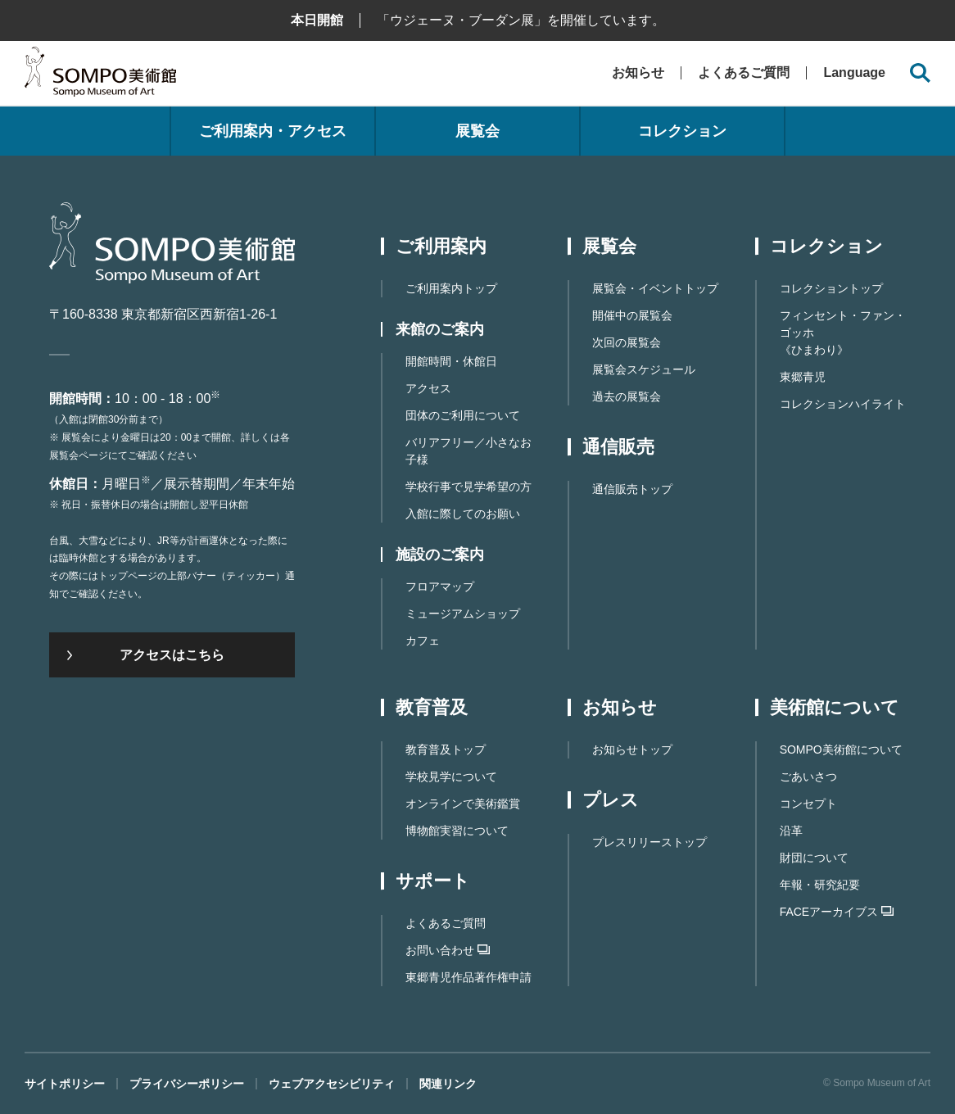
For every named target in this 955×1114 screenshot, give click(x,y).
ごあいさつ (808, 776)
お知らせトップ (632, 749)
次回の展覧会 (626, 342)
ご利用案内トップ (451, 288)
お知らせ (638, 72)
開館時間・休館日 (451, 361)
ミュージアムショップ (462, 613)
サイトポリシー (65, 1083)
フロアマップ (439, 586)
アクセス (428, 388)
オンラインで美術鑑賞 (462, 803)
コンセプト (808, 803)
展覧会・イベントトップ (655, 288)
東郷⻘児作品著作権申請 (468, 977)
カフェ (422, 640)
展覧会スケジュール (643, 369)
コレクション (682, 131)
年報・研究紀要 (820, 884)
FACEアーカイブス (837, 911)
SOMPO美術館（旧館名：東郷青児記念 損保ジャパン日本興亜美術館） (100, 76)
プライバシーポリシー (186, 1083)
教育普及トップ (445, 749)
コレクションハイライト (843, 403)
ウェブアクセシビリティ (332, 1083)
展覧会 (477, 131)
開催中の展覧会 (632, 315)
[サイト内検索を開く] (920, 73)
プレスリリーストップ (649, 842)
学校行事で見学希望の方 (468, 486)
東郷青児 (803, 376)
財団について (814, 857)
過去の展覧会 (626, 396)
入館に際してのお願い (462, 513)
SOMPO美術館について (841, 749)
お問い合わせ (447, 950)
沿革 (791, 830)
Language (854, 72)
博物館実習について (457, 830)
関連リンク (448, 1083)
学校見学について (451, 776)
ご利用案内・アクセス (272, 131)
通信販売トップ (632, 489)
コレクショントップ (831, 288)
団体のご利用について (462, 415)
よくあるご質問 (744, 72)
